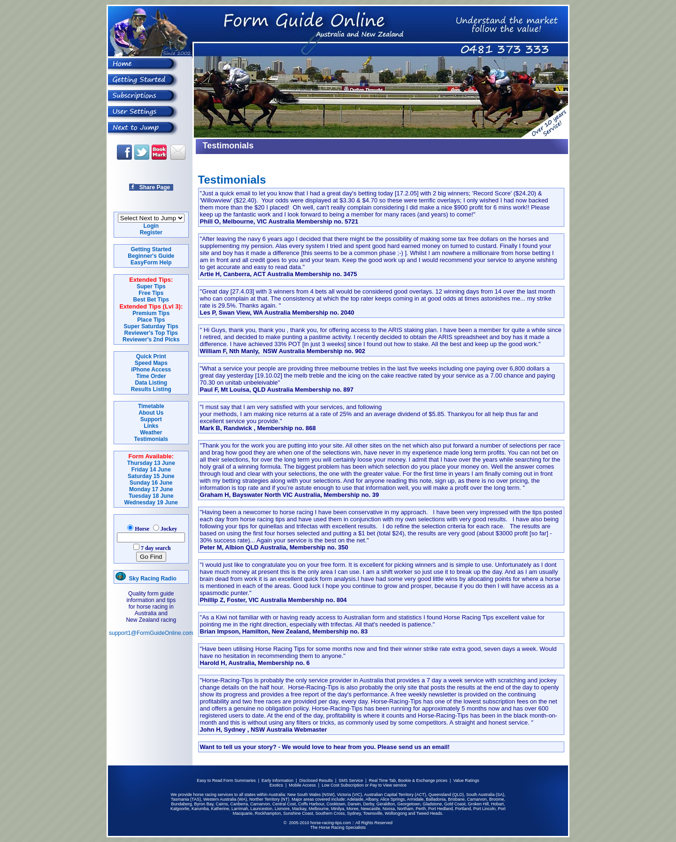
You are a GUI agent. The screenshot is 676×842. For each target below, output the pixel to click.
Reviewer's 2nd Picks (151, 339)
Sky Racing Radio (146, 578)
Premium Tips (150, 313)
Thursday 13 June (151, 463)
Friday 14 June (151, 469)
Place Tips (151, 320)
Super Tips (151, 286)
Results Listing (151, 389)
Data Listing (151, 382)
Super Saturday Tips (151, 326)
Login (151, 226)
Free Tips (150, 293)
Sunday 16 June (151, 482)
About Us (150, 412)
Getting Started (151, 249)
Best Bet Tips (151, 299)
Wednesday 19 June (151, 502)
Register (151, 232)
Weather (151, 432)
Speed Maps (151, 363)
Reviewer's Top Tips (151, 333)
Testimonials (151, 439)
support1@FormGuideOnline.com (151, 633)
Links (151, 426)
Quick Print (151, 356)
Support (151, 419)
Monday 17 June (151, 489)
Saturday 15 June (151, 476)
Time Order (151, 376)
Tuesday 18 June (151, 496)
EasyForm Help (151, 262)
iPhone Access (151, 369)
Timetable (151, 406)
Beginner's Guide (151, 256)
